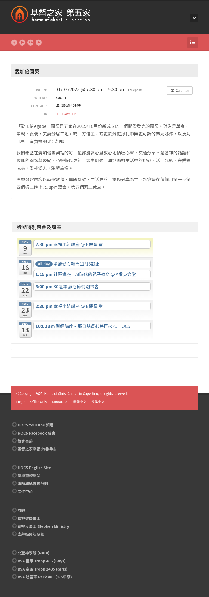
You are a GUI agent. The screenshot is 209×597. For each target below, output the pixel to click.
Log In (21, 401)
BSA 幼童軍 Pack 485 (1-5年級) (45, 577)
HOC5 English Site (34, 467)
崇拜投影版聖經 (31, 534)
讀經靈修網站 (29, 475)
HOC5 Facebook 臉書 (37, 433)
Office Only (38, 401)
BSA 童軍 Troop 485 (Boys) (42, 560)
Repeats (135, 89)
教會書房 (25, 441)
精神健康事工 (29, 518)
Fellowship (66, 113)
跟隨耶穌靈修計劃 (33, 483)
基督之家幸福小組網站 (37, 448)
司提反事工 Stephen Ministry (43, 526)
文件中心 (25, 491)
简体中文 (97, 401)
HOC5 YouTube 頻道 (36, 425)
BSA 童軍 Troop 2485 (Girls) (42, 569)
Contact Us (60, 401)
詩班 (21, 510)
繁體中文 (79, 401)
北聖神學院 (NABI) (34, 553)
